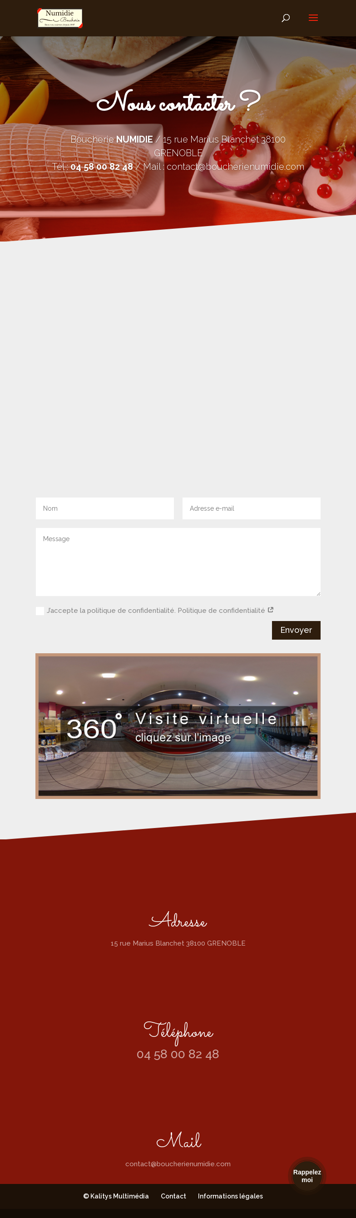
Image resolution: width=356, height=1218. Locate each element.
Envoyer (296, 630)
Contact (173, 1196)
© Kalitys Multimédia (116, 1196)
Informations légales (230, 1196)
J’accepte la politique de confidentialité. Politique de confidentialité (155, 611)
